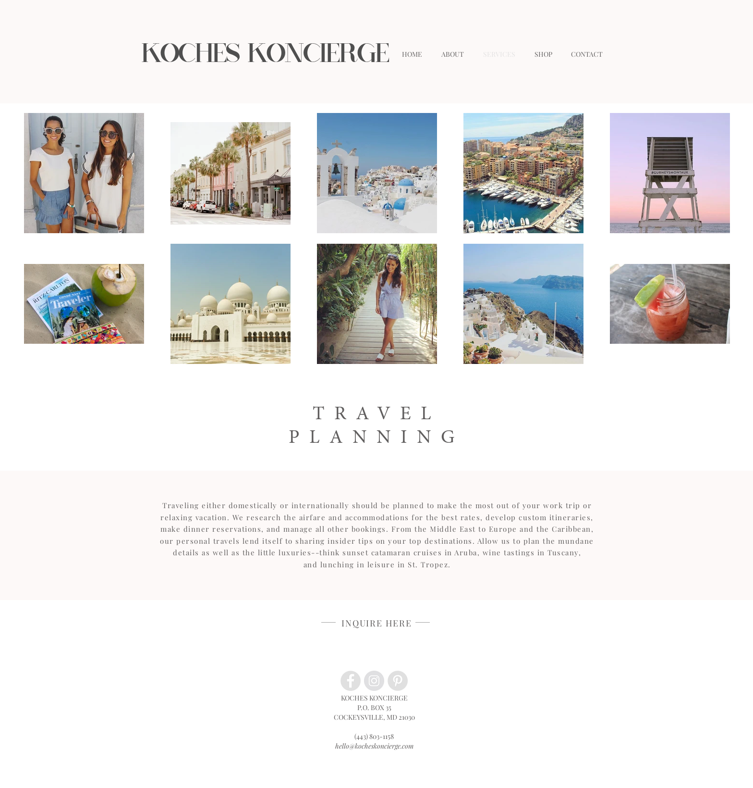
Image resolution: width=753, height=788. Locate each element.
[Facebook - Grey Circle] (350, 681)
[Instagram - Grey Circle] (374, 681)
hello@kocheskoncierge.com (374, 745)
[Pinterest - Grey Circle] (398, 681)
